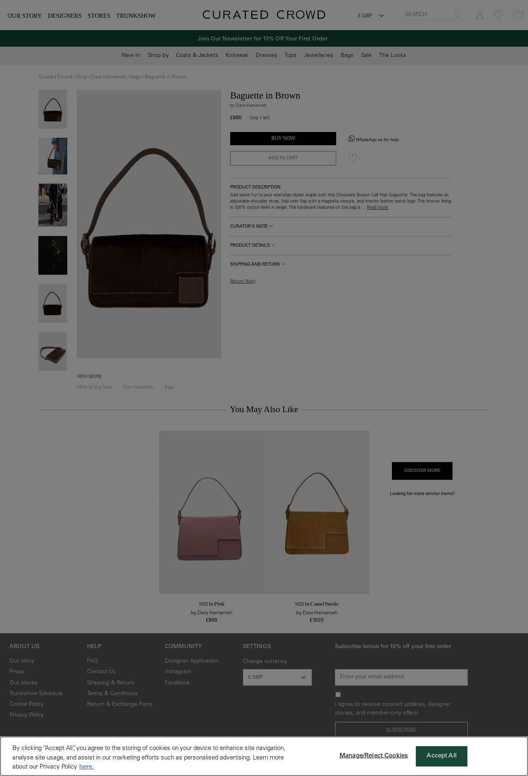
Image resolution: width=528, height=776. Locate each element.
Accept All (442, 756)
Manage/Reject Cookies (373, 756)
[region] (264, 756)
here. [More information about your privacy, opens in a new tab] (86, 767)
